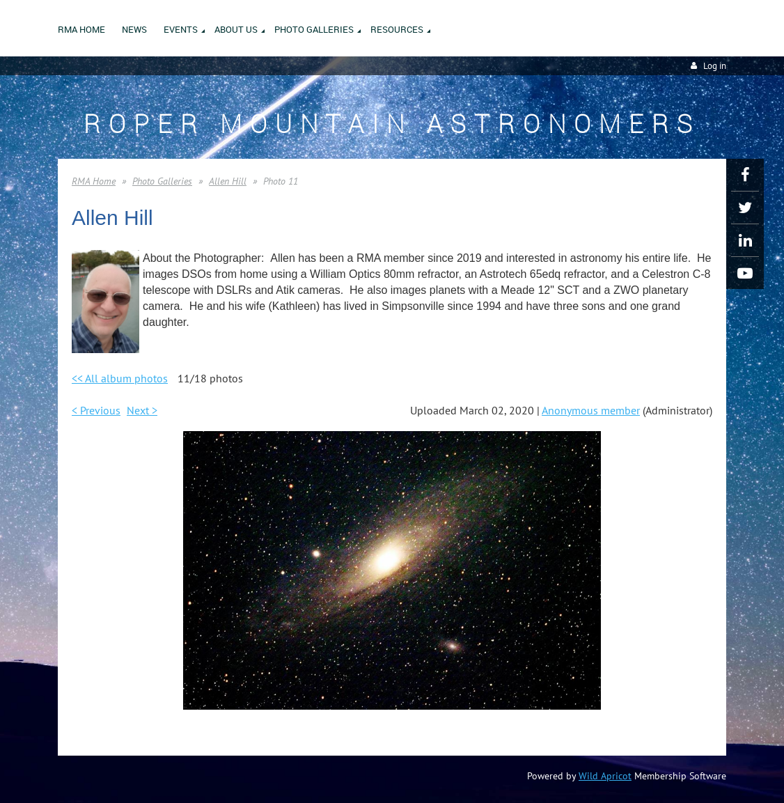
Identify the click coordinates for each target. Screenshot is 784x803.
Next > (142, 410)
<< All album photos (120, 378)
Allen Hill (227, 181)
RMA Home (94, 181)
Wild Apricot (605, 776)
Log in (714, 66)
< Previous (96, 410)
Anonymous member (591, 410)
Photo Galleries (162, 181)
